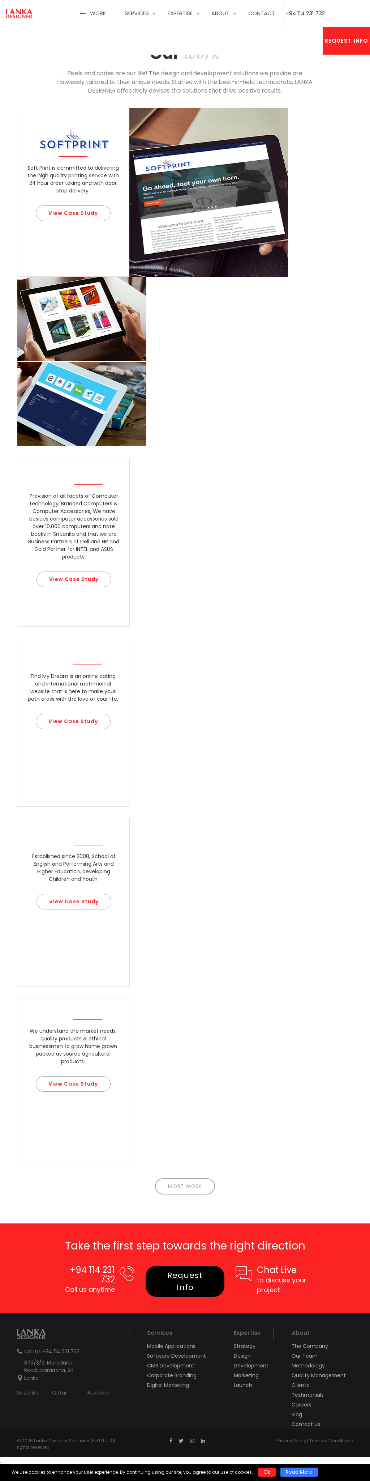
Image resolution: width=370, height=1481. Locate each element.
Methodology (308, 1365)
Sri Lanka (28, 1392)
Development (250, 1365)
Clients (300, 1385)
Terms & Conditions (331, 1441)
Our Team (305, 1355)
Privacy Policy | (292, 1441)
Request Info (346, 40)
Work (98, 13)
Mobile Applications (171, 1346)
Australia (98, 1392)
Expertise (180, 13)
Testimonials (308, 1395)
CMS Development (170, 1365)
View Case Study (73, 213)
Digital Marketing (168, 1385)
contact (261, 13)
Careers (301, 1404)
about (220, 13)
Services (137, 13)
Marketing (246, 1375)
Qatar (59, 1392)
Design (242, 1355)
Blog (297, 1414)
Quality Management (319, 1375)
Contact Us (306, 1424)
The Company (310, 1346)
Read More (299, 1472)
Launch (243, 1385)
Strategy (244, 1346)
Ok (266, 1472)
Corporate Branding (172, 1375)
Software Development (176, 1355)
